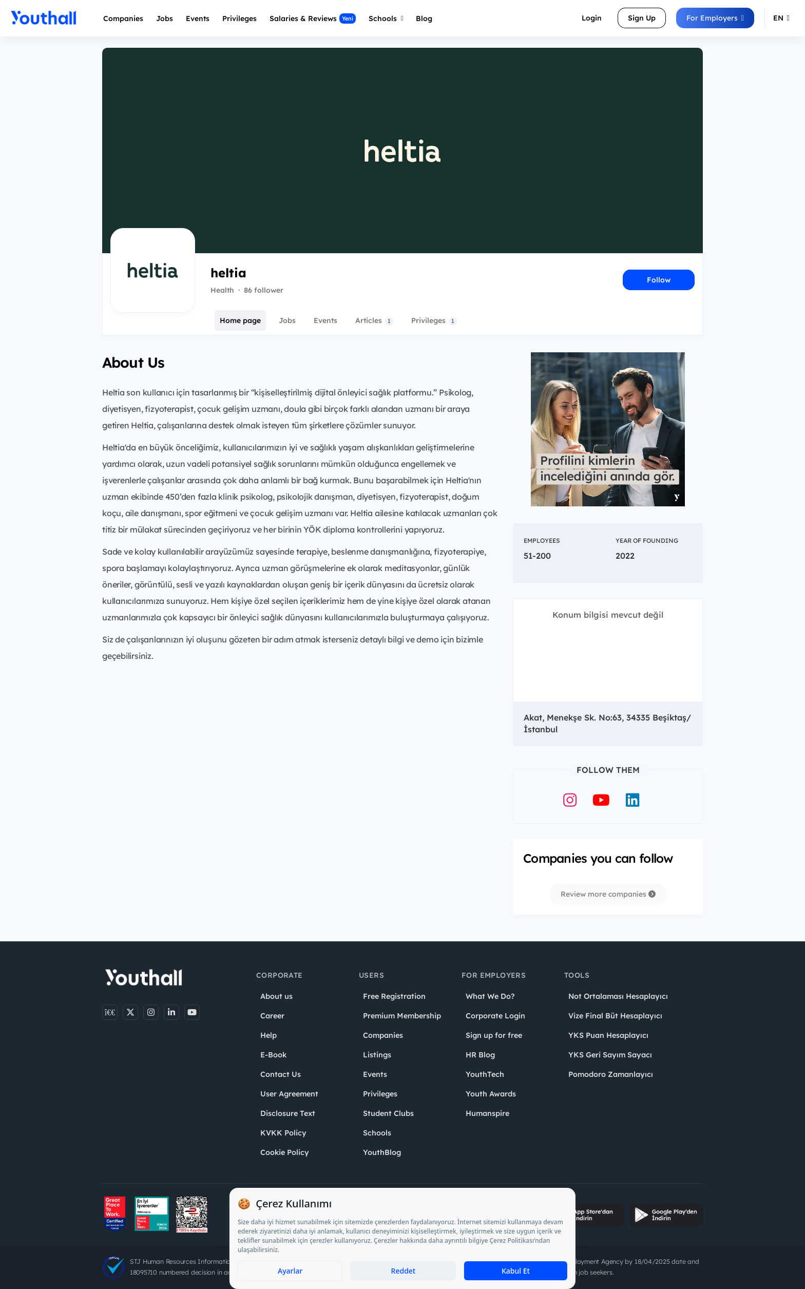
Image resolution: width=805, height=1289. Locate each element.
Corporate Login (495, 1015)
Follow (658, 280)
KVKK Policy (283, 1133)
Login (592, 18)
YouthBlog (382, 1152)
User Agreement (289, 1093)
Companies (123, 18)
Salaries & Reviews (313, 18)
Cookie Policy (284, 1152)
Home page (240, 320)
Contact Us (280, 1074)
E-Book (273, 1054)
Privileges (434, 321)
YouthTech (485, 1074)
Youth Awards (491, 1093)
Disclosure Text (287, 1113)
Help (268, 1035)
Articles (374, 321)
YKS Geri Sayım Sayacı (610, 1054)
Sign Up (642, 18)
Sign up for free (494, 1035)
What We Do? (490, 996)
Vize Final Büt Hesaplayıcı (615, 1015)
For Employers (715, 18)
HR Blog (480, 1054)
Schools (386, 18)
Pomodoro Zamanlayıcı (610, 1074)
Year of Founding (647, 540)
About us (276, 996)
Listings (377, 1054)
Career (272, 1015)
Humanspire (487, 1113)
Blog (424, 18)
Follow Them (608, 770)
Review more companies (608, 894)
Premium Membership (402, 1015)
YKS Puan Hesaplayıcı (608, 1035)
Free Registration (394, 996)
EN (781, 18)
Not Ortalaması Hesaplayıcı (618, 996)
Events (197, 18)
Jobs (164, 18)
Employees (542, 540)
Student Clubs (388, 1113)
